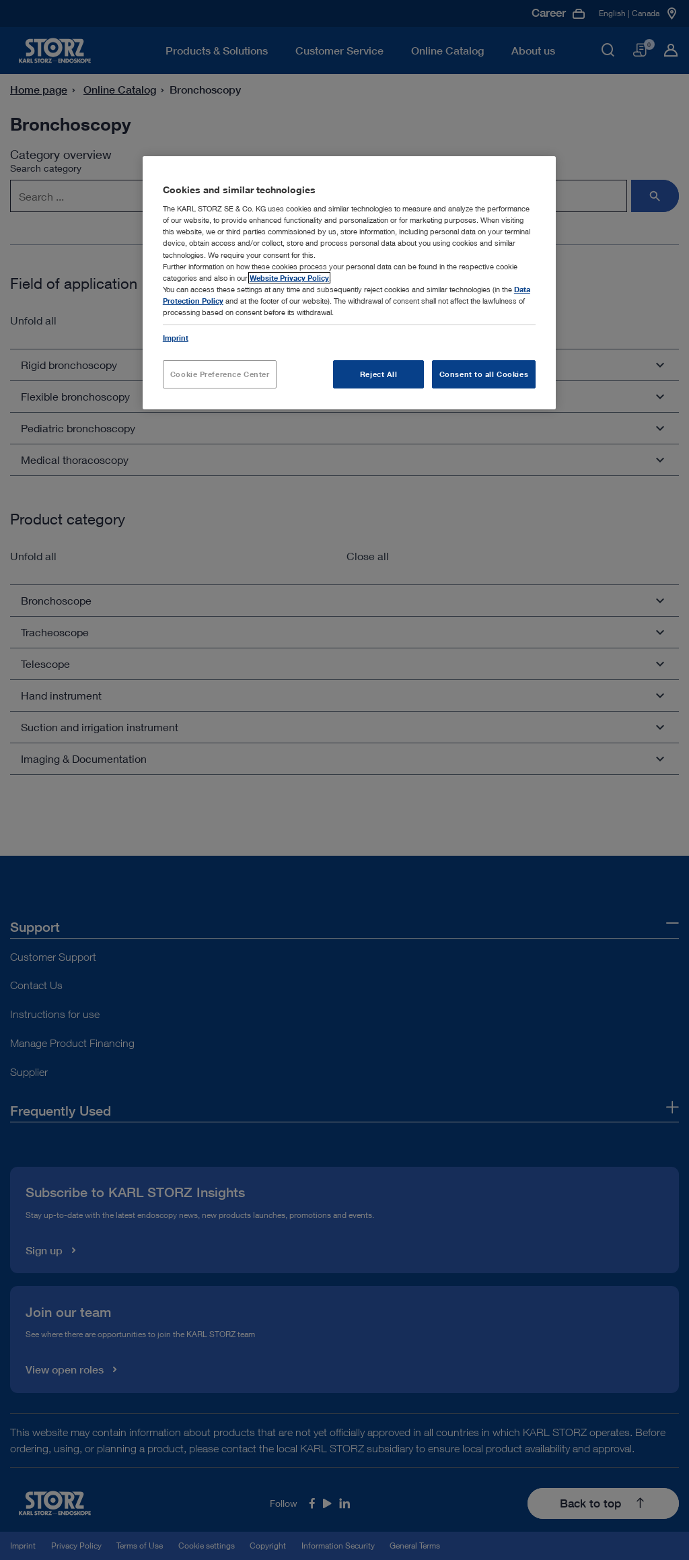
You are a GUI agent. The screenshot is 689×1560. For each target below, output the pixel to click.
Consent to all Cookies (484, 374)
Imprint (175, 337)
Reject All (379, 374)
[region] (349, 282)
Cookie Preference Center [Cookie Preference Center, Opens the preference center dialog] (220, 374)
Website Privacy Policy (289, 277)
